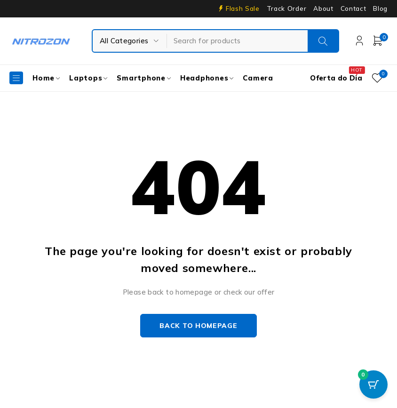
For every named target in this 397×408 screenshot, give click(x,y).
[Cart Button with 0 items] (373, 384)
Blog (380, 8)
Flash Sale (243, 8)
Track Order (286, 8)
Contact (353, 8)
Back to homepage (198, 325)
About (323, 8)
